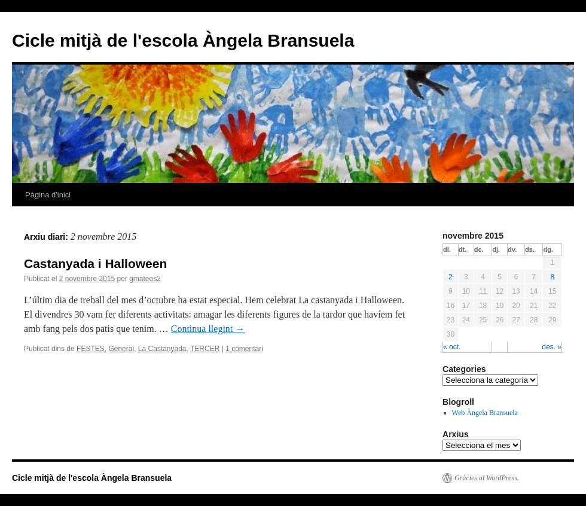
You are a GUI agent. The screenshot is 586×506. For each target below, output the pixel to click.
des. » (551, 347)
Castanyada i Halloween (95, 263)
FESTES (91, 349)
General (121, 349)
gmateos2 (145, 279)
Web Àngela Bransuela (485, 413)
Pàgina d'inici (48, 194)
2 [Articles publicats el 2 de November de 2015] (450, 277)
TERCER (204, 349)
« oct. (451, 347)
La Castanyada (162, 349)
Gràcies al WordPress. (486, 478)
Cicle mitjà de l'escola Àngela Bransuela (183, 40)
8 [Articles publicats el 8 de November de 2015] (552, 277)
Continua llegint (208, 329)
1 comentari (244, 349)
